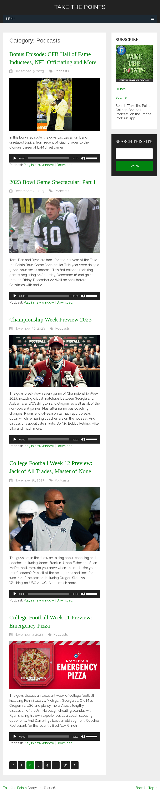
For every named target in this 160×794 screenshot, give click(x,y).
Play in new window (39, 165)
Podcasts (61, 71)
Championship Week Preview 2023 (50, 319)
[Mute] (83, 158)
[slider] (48, 158)
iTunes (121, 89)
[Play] (15, 158)
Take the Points (80, 7)
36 (65, 765)
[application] (54, 158)
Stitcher (122, 97)
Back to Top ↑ (146, 788)
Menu (10, 18)
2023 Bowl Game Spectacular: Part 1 (52, 182)
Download (64, 165)
